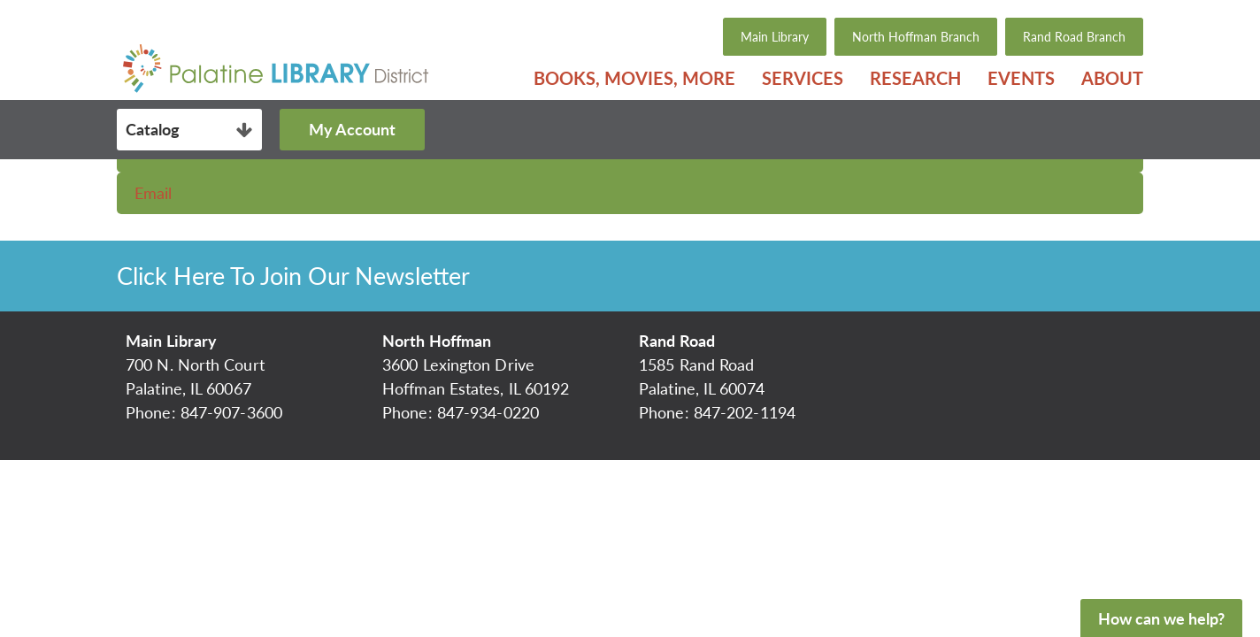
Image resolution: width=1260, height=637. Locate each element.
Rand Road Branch (1074, 36)
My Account (352, 129)
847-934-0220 (488, 412)
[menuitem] (634, 78)
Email (153, 193)
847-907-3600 (231, 412)
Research (915, 77)
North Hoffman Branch (916, 36)
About (1112, 77)
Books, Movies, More (634, 77)
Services (802, 77)
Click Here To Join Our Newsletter (293, 275)
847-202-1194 (744, 412)
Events (1021, 77)
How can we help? (1161, 618)
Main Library (775, 36)
